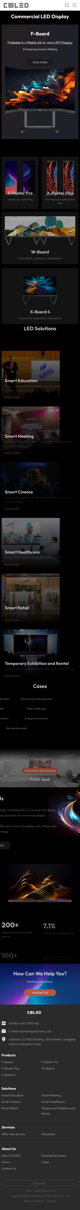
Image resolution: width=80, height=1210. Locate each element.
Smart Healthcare (53, 1102)
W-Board (48, 1068)
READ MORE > (13, 435)
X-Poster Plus (10, 1068)
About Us (9, 1149)
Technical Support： (35, 1201)
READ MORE (40, 62)
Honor (6, 1162)
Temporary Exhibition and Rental (58, 1110)
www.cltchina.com (44, 1190)
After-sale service (13, 1134)
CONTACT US (40, 992)
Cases (45, 1162)
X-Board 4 (8, 1075)
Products (9, 1055)
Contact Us (9, 1168)
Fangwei (51, 1201)
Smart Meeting (51, 1095)
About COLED (11, 1155)
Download (48, 1134)
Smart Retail (10, 1108)
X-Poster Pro (50, 1062)
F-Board (7, 1062)
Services (8, 1127)
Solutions (9, 1088)
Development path (54, 1155)
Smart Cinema (11, 1102)
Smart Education (13, 1095)
